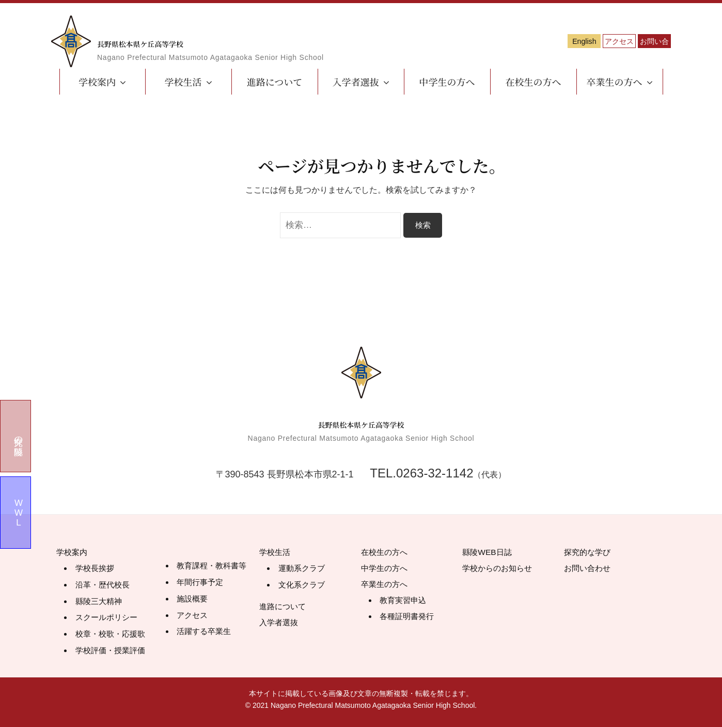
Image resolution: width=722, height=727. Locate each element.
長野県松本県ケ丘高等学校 (215, 39)
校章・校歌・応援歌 (112, 633)
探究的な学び (592, 553)
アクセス (557, 41)
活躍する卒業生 (205, 630)
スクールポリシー (108, 617)
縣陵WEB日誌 (491, 553)
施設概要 (193, 599)
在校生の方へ (533, 81)
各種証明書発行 (408, 617)
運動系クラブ (303, 569)
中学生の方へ (447, 81)
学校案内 (97, 81)
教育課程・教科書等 (214, 567)
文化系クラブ (303, 585)
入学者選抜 (356, 81)
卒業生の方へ (614, 81)
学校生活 (183, 81)
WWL (19, 513)
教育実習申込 (404, 601)
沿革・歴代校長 (104, 585)
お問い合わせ (635, 41)
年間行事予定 (201, 583)
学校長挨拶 (96, 569)
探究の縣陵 (19, 436)
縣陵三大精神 (100, 601)
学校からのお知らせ (504, 569)
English (479, 41)
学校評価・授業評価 (112, 649)
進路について (275, 81)
